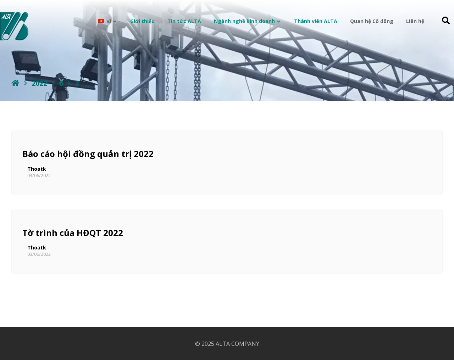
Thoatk (36, 169)
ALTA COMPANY (237, 344)
